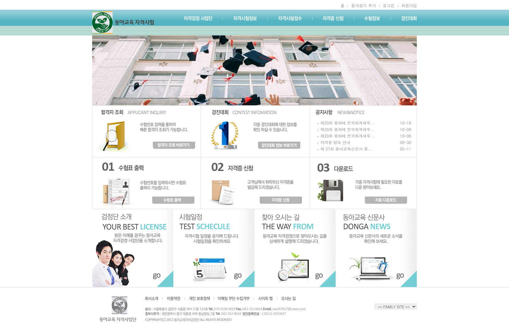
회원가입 (409, 5)
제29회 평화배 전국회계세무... (347, 122)
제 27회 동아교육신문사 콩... (346, 148)
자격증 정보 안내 (335, 142)
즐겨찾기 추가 (363, 5)
